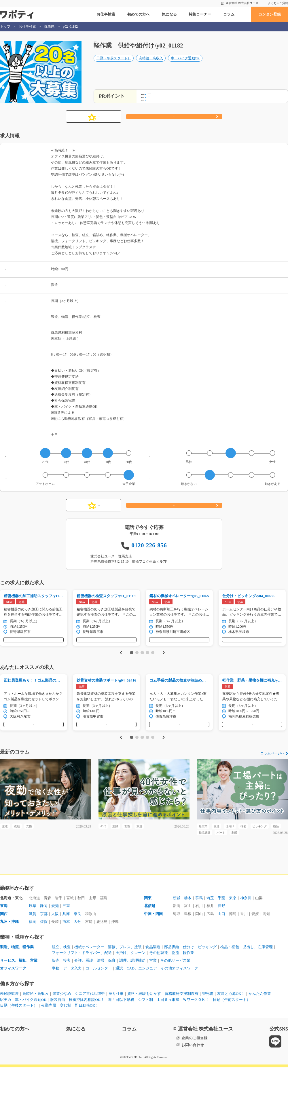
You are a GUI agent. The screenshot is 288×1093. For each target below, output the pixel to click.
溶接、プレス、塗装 (125, 971)
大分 (77, 945)
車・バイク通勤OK (185, 64)
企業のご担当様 (194, 1064)
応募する (173, 117)
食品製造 (152, 971)
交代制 (65, 1031)
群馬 (199, 921)
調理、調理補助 (132, 985)
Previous (120, 658)
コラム (228, 14)
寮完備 (207, 1019)
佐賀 (44, 945)
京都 (44, 937)
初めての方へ (138, 14)
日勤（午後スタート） (18, 1031)
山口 (221, 937)
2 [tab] (137, 658)
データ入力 (72, 993)
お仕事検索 (105, 14)
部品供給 (171, 971)
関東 (147, 921)
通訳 (119, 993)
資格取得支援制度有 (181, 1019)
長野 (221, 929)
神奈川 (245, 921)
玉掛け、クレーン (130, 977)
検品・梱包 (229, 971)
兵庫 (66, 937)
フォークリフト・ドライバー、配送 (82, 977)
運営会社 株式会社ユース (242, 3)
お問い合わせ (192, 1070)
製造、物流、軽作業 (17, 971)
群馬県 (49, 27)
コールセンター (99, 993)
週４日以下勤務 (121, 1025)
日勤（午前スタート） (113, 64)
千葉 (221, 921)
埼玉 (210, 921)
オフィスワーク (13, 993)
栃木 (188, 921)
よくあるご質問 (278, 3)
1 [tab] (131, 658)
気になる (169, 14)
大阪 (55, 937)
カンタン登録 (269, 14)
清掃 (100, 985)
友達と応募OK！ (231, 1019)
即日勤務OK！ (87, 1031)
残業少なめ (61, 1019)
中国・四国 (153, 937)
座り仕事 (116, 1019)
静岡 (44, 929)
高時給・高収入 (151, 64)
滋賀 (32, 937)
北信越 (149, 929)
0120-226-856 (149, 545)
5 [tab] (153, 658)
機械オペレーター (89, 971)
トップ (5, 27)
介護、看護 (83, 985)
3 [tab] (142, 658)
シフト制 (145, 1025)
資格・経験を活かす (144, 1019)
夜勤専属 (48, 1031)
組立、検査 (61, 971)
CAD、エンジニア (142, 993)
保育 (111, 985)
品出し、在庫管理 (258, 971)
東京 (232, 921)
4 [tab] (147, 658)
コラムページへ (272, 765)
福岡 (32, 945)
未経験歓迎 (9, 1019)
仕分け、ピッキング (200, 971)
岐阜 (32, 929)
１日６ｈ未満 (168, 1025)
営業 (153, 985)
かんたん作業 (260, 1019)
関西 (3, 937)
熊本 (66, 945)
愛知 (55, 929)
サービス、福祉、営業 (18, 985)
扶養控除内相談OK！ (87, 1025)
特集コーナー (200, 14)
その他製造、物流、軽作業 (171, 977)
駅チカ (5, 1025)
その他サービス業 (175, 985)
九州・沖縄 (9, 945)
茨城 (176, 921)
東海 (3, 929)
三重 (66, 929)
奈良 (77, 937)
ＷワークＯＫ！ (196, 1025)
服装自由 (57, 1025)
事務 (55, 993)
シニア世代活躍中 (90, 1019)
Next (164, 658)
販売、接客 (61, 985)
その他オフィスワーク (179, 993)
